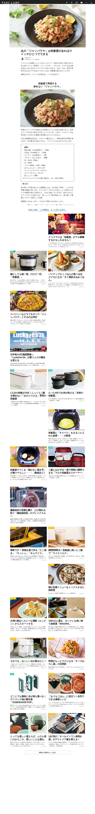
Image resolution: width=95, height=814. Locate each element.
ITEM (12, 253)
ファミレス (42, 205)
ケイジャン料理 (54, 205)
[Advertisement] (47, 788)
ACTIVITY (51, 215)
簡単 (60, 205)
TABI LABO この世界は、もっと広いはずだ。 (47, 211)
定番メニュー (30, 205)
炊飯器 (36, 205)
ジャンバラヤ (66, 205)
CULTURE (13, 488)
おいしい (48, 205)
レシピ (72, 205)
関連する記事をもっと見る (47, 753)
